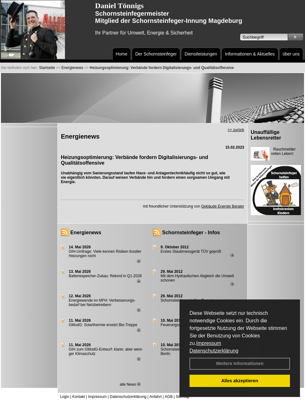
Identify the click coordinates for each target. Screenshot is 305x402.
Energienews (85, 232)
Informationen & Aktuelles (250, 53)
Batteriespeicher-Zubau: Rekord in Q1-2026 (105, 276)
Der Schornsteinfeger (156, 53)
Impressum (208, 343)
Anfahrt (155, 396)
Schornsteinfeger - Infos (191, 232)
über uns (291, 53)
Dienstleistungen (201, 53)
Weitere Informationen (240, 363)
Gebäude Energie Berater (222, 206)
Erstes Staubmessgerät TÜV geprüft (191, 251)
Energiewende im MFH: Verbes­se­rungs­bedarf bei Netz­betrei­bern (102, 302)
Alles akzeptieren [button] (239, 380)
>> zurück (235, 130)
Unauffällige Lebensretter (266, 135)
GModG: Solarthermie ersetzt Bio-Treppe (103, 325)
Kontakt (78, 396)
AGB (169, 396)
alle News (130, 384)
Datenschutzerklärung (214, 350)
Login (64, 396)
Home (121, 53)
